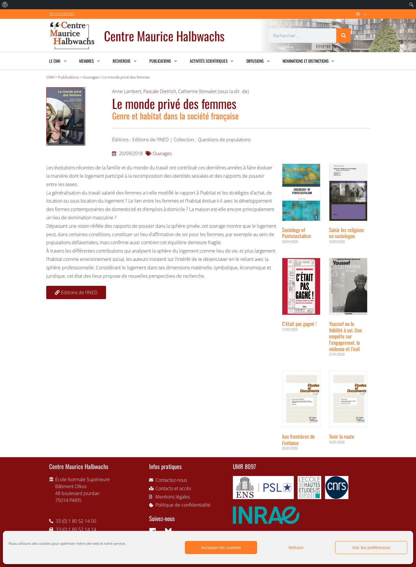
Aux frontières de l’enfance (298, 439)
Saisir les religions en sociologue (346, 233)
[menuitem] (5, 4)
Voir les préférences (371, 547)
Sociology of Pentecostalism (296, 233)
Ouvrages (162, 153)
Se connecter (62, 13)
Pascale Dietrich (159, 91)
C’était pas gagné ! (299, 323)
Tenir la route (341, 436)
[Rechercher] (343, 35)
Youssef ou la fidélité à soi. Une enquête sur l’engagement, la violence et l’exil (345, 336)
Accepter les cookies (221, 547)
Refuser (296, 547)
